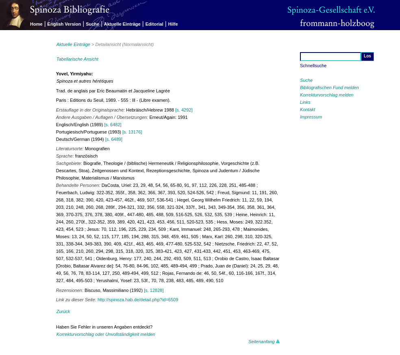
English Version (64, 24)
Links (305, 102)
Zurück (63, 311)
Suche (92, 24)
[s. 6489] (113, 139)
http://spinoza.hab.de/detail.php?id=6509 (138, 299)
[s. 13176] (132, 131)
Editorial (154, 24)
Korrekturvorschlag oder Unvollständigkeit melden (106, 334)
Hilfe (173, 24)
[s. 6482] (112, 124)
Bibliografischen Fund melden (329, 87)
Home (36, 24)
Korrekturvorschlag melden (326, 94)
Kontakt (307, 109)
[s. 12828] (153, 290)
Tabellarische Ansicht (77, 59)
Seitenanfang (264, 341)
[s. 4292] (183, 109)
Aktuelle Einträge (122, 24)
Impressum (311, 116)
